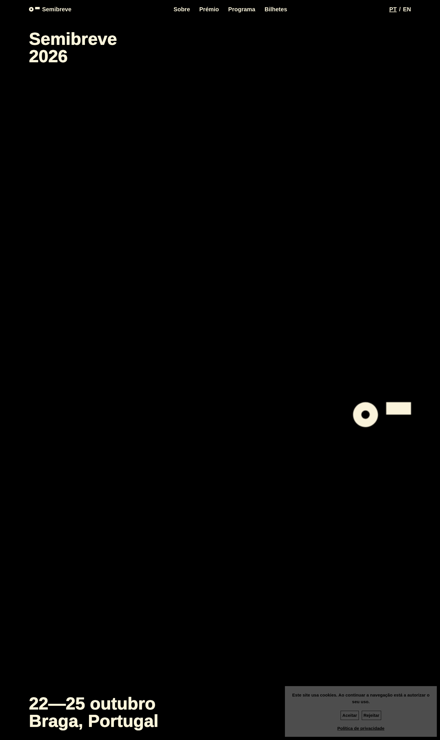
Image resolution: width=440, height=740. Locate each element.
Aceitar (349, 715)
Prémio (209, 9)
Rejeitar (371, 715)
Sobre (182, 9)
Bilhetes (276, 9)
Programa (241, 9)
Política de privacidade (361, 728)
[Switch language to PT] (393, 9)
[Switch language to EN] (407, 9)
